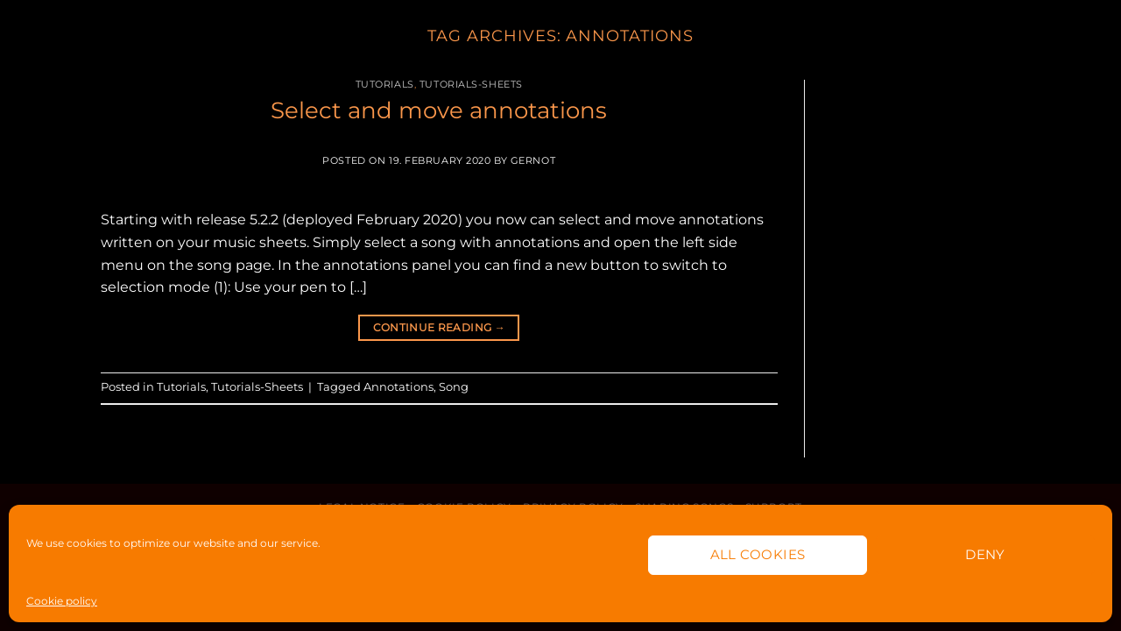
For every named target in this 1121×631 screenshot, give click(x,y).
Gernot (533, 160)
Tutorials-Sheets (471, 84)
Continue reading (439, 327)
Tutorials (385, 84)
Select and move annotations (439, 110)
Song (454, 386)
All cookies (758, 554)
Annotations (398, 386)
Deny (985, 554)
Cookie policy (61, 600)
